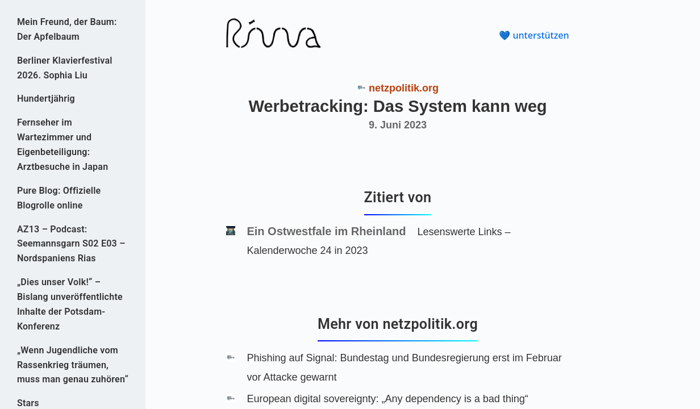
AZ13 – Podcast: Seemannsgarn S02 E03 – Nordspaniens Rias (71, 244)
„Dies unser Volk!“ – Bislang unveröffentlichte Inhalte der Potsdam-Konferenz (70, 304)
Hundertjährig (46, 98)
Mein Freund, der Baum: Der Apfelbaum (67, 29)
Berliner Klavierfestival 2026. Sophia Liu (65, 68)
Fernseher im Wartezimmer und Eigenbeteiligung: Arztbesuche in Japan (62, 144)
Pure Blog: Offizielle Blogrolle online (59, 198)
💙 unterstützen (534, 35)
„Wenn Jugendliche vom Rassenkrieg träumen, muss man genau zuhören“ (72, 365)
